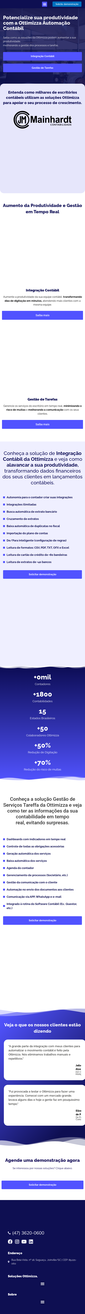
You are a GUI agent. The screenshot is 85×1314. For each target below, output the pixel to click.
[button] (44, 4)
